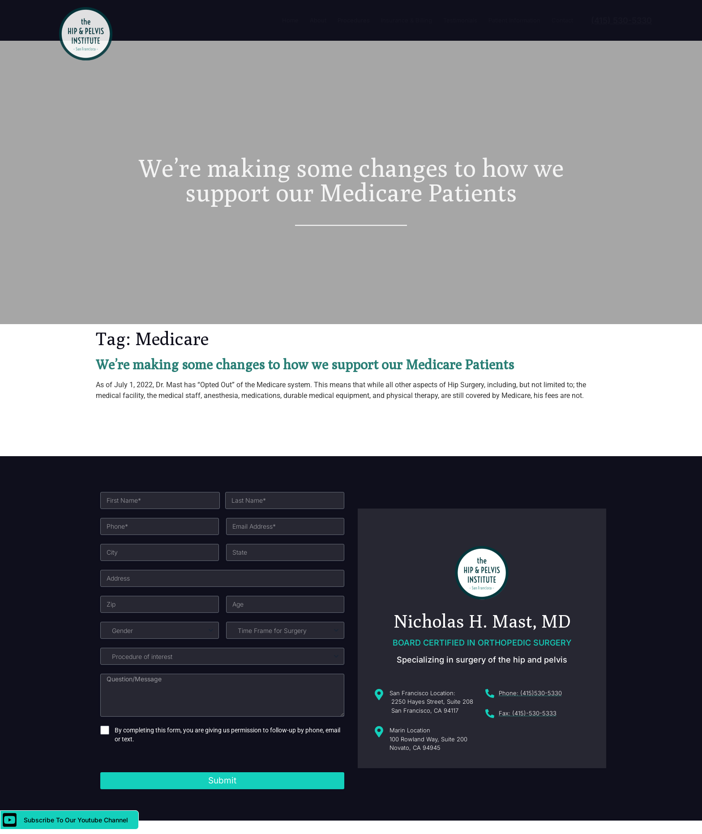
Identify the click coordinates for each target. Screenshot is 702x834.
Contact (562, 20)
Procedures (354, 20)
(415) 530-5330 (621, 20)
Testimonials (460, 20)
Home (290, 20)
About (318, 20)
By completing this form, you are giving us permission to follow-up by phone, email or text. (227, 793)
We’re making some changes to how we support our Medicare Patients (305, 364)
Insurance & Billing (406, 20)
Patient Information (514, 20)
